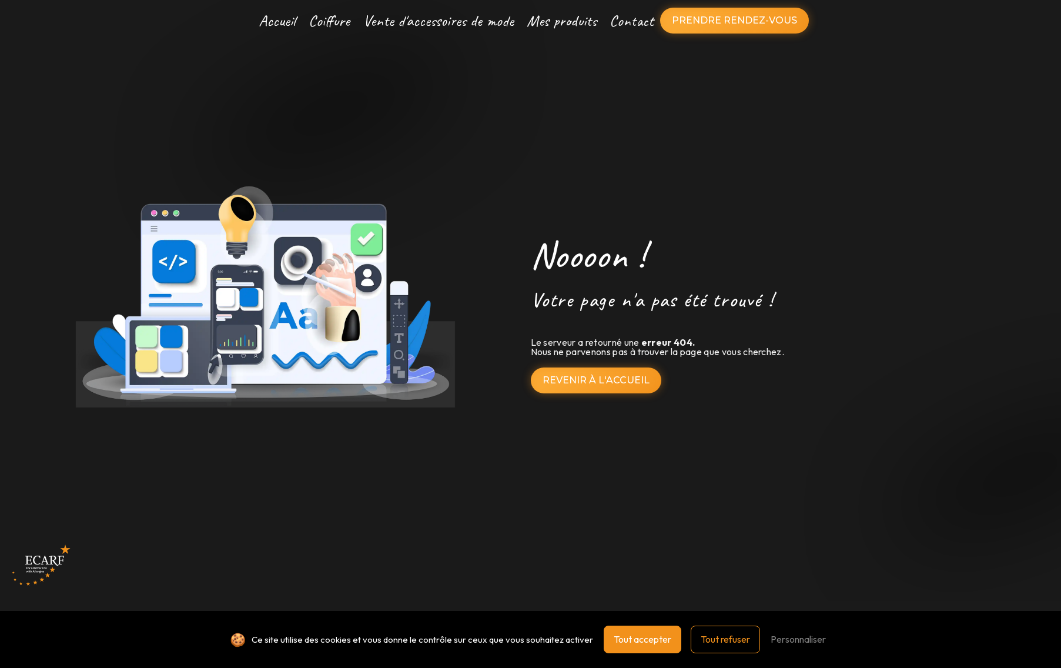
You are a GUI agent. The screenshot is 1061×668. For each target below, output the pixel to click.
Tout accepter (642, 639)
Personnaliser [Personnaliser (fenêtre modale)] (798, 639)
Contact (632, 21)
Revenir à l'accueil (596, 380)
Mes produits (562, 21)
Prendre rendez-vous (734, 20)
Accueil (277, 21)
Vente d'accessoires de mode (438, 21)
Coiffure (329, 21)
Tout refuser (725, 639)
